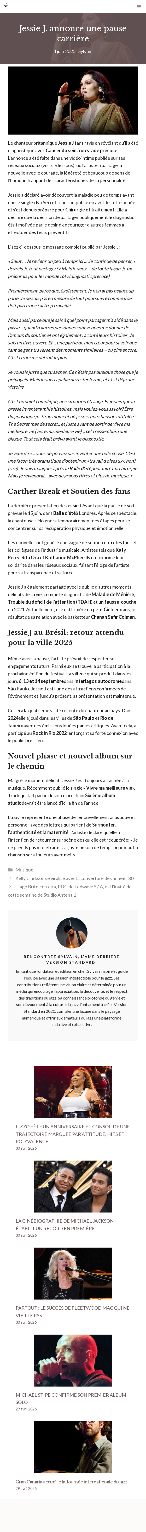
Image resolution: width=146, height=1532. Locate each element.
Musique (24, 869)
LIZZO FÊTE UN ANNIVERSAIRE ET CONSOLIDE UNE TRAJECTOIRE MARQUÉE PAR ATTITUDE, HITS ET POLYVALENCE (73, 1134)
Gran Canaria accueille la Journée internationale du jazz (71, 1481)
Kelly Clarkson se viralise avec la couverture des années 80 (74, 878)
